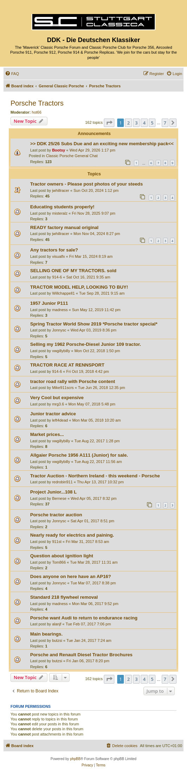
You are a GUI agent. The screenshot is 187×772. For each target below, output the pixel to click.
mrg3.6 (58, 404)
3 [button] (136, 123)
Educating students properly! (62, 206)
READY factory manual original (64, 227)
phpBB (75, 759)
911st (56, 541)
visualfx (58, 256)
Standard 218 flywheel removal (64, 597)
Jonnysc (59, 330)
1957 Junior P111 (49, 303)
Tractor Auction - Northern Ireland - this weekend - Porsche (95, 475)
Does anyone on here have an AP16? (70, 576)
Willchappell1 (63, 293)
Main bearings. (46, 634)
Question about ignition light (61, 555)
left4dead (60, 420)
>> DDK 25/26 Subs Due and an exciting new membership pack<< (102, 143)
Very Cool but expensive (57, 397)
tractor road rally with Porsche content (72, 381)
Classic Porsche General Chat (72, 156)
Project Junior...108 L (53, 492)
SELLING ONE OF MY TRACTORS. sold (73, 270)
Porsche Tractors (37, 103)
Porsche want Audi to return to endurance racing (84, 617)
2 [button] (128, 123)
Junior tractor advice (53, 413)
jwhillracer (60, 190)
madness (60, 310)
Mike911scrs (63, 387)
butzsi (57, 640)
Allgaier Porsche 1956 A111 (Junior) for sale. (79, 455)
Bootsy (58, 150)
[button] (109, 123)
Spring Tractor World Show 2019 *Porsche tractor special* (94, 324)
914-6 (57, 277)
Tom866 (59, 562)
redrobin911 (62, 482)
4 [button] (144, 123)
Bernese (59, 498)
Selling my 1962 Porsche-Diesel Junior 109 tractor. (85, 344)
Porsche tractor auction (56, 514)
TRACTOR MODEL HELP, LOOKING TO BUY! (79, 287)
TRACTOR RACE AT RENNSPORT (67, 365)
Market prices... (47, 434)
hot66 (37, 112)
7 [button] (165, 123)
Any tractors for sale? (54, 250)
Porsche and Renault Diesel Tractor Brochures (81, 654)
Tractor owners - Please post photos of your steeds (86, 184)
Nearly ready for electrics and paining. (72, 535)
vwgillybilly (61, 351)
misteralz (59, 213)
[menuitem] (12, 73)
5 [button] (152, 123)
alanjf (56, 624)
